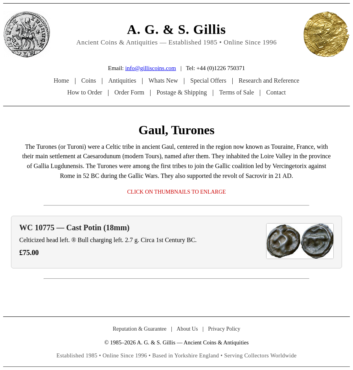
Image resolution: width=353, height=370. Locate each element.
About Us (187, 329)
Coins (88, 80)
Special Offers (208, 80)
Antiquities (122, 80)
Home (61, 80)
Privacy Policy (224, 329)
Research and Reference (269, 80)
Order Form (129, 92)
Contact (276, 92)
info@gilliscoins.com (150, 68)
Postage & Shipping (181, 92)
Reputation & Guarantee (140, 329)
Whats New (163, 80)
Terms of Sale (236, 92)
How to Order (84, 92)
